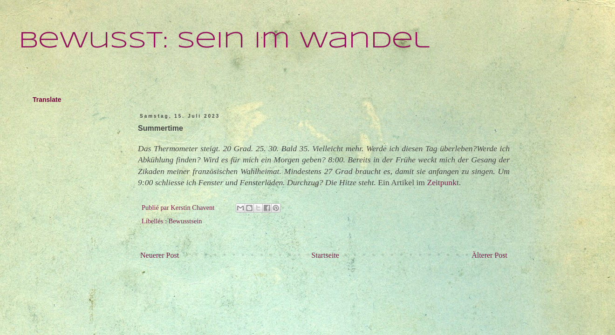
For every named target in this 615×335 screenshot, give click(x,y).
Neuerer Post (159, 255)
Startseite (325, 255)
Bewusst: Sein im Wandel (224, 41)
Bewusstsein (185, 221)
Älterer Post (489, 255)
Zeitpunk (442, 182)
